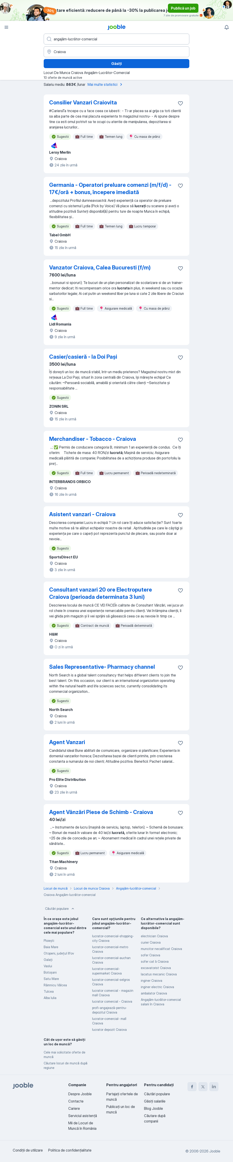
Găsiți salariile (154, 1101)
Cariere (74, 1108)
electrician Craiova (154, 936)
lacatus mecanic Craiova (159, 974)
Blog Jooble (153, 1108)
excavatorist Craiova (156, 968)
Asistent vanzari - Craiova (82, 514)
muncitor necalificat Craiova (161, 949)
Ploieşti (49, 940)
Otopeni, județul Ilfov (59, 953)
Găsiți (116, 63)
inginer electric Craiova (157, 987)
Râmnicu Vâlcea (55, 985)
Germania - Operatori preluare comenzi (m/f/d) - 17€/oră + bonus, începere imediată (110, 188)
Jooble (214, 1151)
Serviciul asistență (82, 1115)
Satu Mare (51, 979)
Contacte (76, 1101)
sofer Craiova (150, 955)
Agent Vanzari (67, 742)
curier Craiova (151, 942)
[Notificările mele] (227, 27)
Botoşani (50, 972)
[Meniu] (6, 27)
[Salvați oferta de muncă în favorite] (180, 103)
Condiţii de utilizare (28, 1150)
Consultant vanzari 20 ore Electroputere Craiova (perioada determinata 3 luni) (100, 593)
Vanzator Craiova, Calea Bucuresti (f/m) (100, 267)
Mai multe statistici (106, 84)
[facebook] (192, 1086)
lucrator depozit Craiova (109, 1029)
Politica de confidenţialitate (69, 1150)
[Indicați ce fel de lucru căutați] (116, 39)
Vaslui (48, 966)
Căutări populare (60, 908)
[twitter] (203, 1086)
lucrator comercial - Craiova (112, 1001)
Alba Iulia (50, 998)
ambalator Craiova (154, 993)
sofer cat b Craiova (155, 961)
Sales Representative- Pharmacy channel (102, 667)
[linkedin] (213, 1086)
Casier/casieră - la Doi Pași (83, 356)
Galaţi (48, 960)
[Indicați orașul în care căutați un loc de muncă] (116, 51)
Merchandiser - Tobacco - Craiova (92, 439)
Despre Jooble (80, 1094)
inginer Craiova (151, 980)
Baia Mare (51, 947)
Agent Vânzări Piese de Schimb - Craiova (101, 812)
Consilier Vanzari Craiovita (83, 102)
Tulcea (49, 991)
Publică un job (183, 8)
